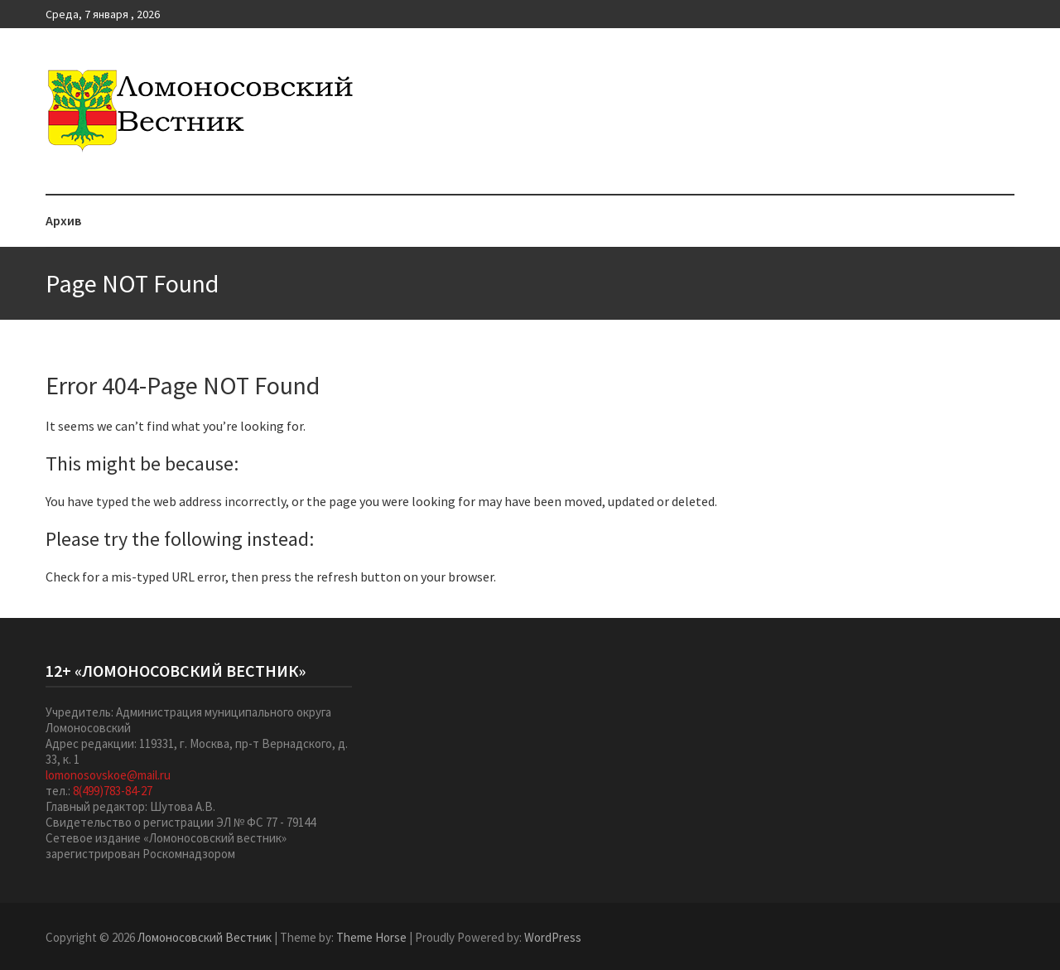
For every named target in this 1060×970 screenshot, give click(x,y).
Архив (63, 220)
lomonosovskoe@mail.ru (108, 775)
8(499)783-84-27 (112, 791)
